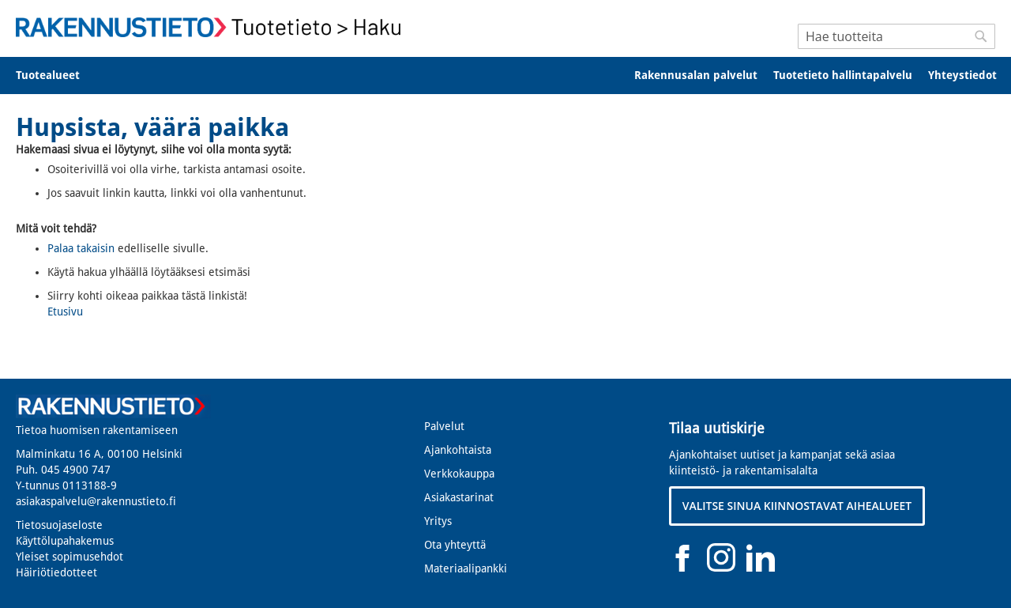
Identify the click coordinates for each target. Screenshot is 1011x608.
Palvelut (444, 426)
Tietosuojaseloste (59, 525)
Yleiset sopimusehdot (69, 556)
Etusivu (65, 311)
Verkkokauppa (459, 473)
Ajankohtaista (457, 450)
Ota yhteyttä (455, 544)
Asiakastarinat (459, 497)
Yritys (438, 521)
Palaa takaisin (81, 248)
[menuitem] (58, 75)
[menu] (505, 75)
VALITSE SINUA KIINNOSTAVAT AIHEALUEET (797, 505)
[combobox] (896, 36)
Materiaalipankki (465, 568)
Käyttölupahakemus (65, 540)
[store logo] (213, 27)
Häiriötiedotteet (56, 572)
